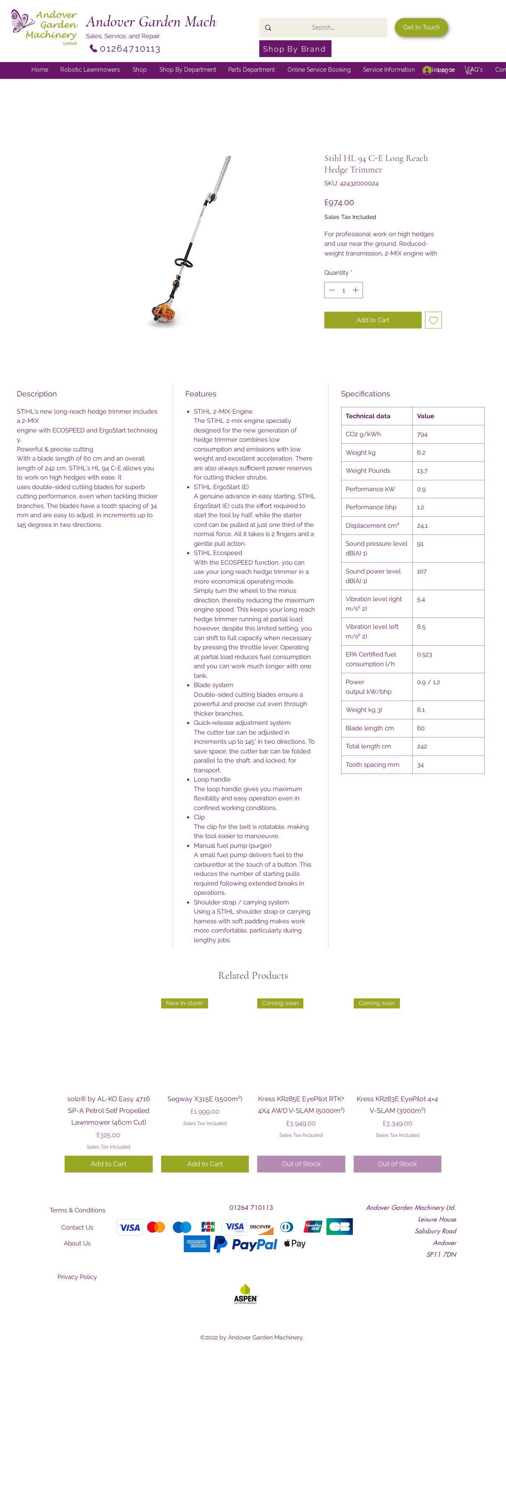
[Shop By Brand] (295, 48)
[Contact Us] (77, 1227)
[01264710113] (125, 48)
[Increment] (356, 290)
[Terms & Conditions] (77, 1210)
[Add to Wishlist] (433, 320)
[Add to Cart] (109, 1164)
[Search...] (323, 27)
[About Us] (77, 1243)
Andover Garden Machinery (165, 21)
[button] (187, 70)
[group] (253, 1085)
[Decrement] (331, 290)
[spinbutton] (344, 290)
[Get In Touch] (421, 27)
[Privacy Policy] (77, 1277)
